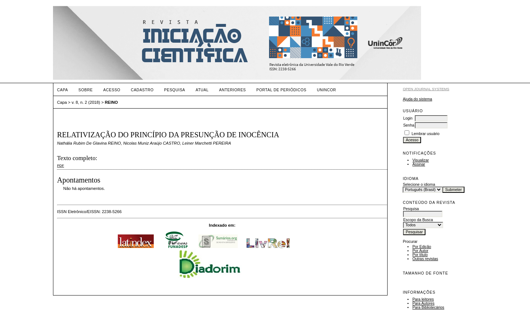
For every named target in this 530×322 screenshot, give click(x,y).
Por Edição (421, 247)
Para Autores (423, 303)
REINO (111, 102)
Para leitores (423, 299)
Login (407, 118)
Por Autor (420, 251)
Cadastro (142, 90)
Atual (202, 90)
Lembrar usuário (425, 134)
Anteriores (232, 90)
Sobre (85, 90)
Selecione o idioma (419, 185)
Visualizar (420, 160)
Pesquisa (174, 90)
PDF (60, 165)
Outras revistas (425, 259)
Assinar (418, 164)
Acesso (111, 90)
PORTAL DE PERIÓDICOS (281, 90)
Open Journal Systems (426, 89)
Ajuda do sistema (417, 99)
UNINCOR (326, 90)
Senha (408, 125)
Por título (420, 255)
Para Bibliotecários (428, 307)
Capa (62, 90)
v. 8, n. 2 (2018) (86, 102)
